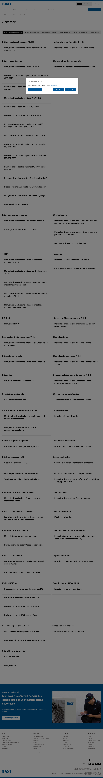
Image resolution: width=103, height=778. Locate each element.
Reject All (58, 89)
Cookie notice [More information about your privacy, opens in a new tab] (54, 85)
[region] (52, 86)
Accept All (70, 89)
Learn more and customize (35, 89)
